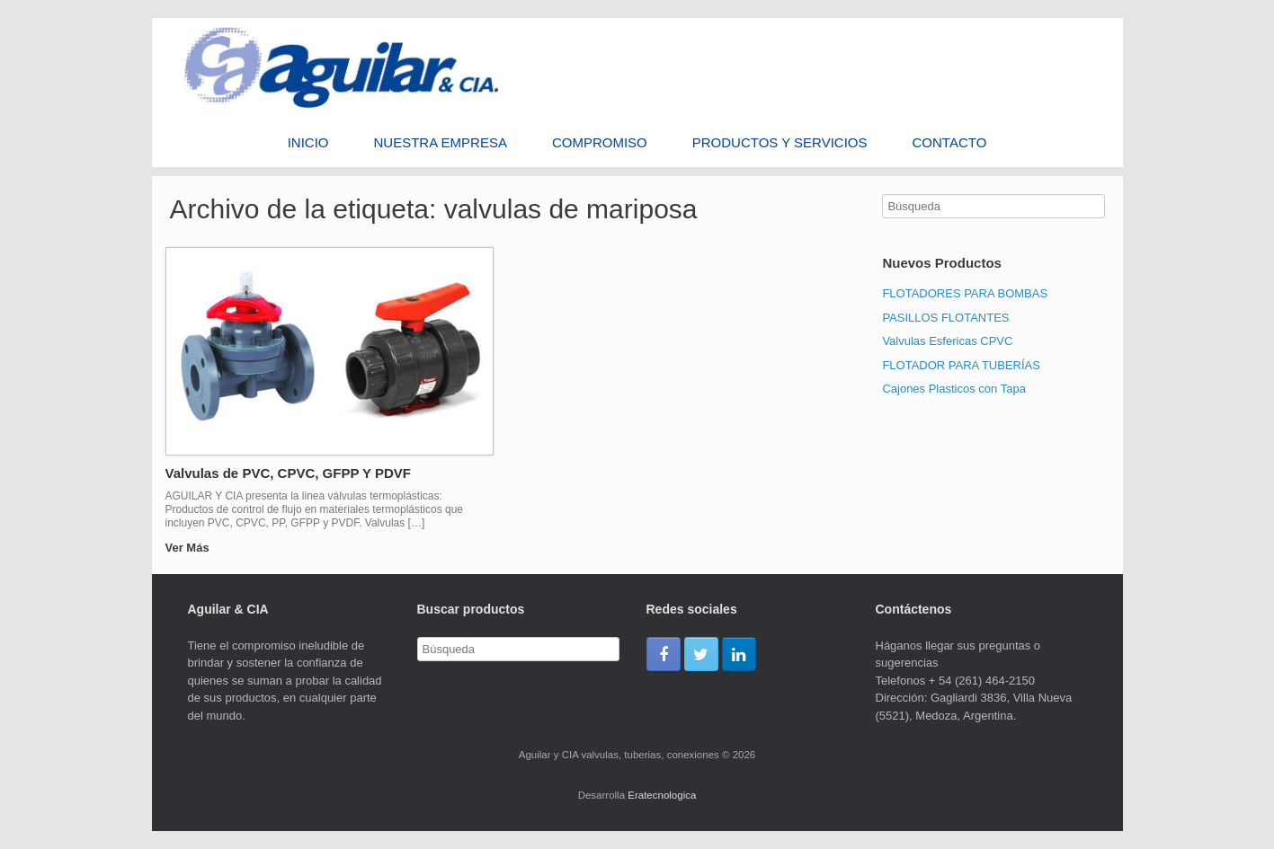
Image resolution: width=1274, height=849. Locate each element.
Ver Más (192, 547)
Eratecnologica (662, 795)
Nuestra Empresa (440, 142)
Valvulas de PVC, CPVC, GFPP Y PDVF (288, 473)
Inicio (308, 142)
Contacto (950, 142)
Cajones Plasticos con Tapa (953, 388)
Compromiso (599, 142)
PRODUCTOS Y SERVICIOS (780, 142)
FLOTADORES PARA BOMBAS (964, 293)
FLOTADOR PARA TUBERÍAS (961, 365)
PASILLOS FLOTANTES (945, 317)
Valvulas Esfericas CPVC (947, 341)
